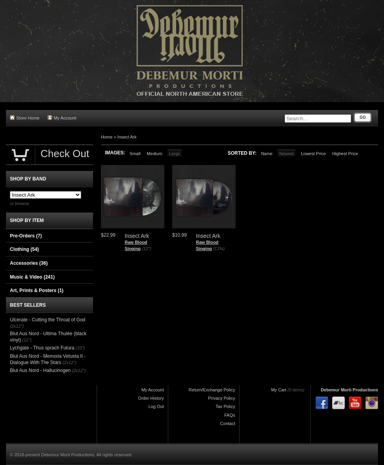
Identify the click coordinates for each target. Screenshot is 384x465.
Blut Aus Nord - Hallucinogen (40, 370)
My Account (62, 117)
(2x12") (17, 326)
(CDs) (219, 248)
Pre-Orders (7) (26, 236)
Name (266, 153)
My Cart (279, 389)
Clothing (24, 249)
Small (135, 153)
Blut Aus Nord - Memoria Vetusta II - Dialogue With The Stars (48, 359)
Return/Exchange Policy (212, 389)
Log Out (156, 406)
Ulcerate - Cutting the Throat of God (48, 320)
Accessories (29, 263)
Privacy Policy (221, 398)
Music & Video (32, 277)
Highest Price (345, 153)
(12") (146, 248)
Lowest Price (313, 153)
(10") (80, 347)
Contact (227, 423)
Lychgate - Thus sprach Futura (42, 348)
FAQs (229, 415)
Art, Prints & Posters (36, 290)
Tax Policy (225, 406)
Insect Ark (127, 137)
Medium (154, 153)
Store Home (25, 117)
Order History (151, 398)
